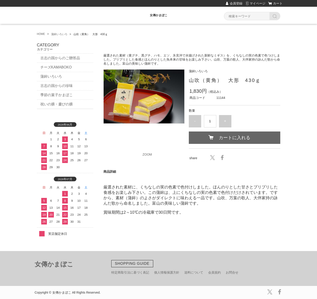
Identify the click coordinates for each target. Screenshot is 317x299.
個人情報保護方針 (166, 272)
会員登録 (236, 3)
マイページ (257, 3)
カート (278, 3)
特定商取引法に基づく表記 (130, 272)
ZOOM (147, 154)
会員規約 (214, 272)
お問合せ (232, 272)
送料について (193, 272)
